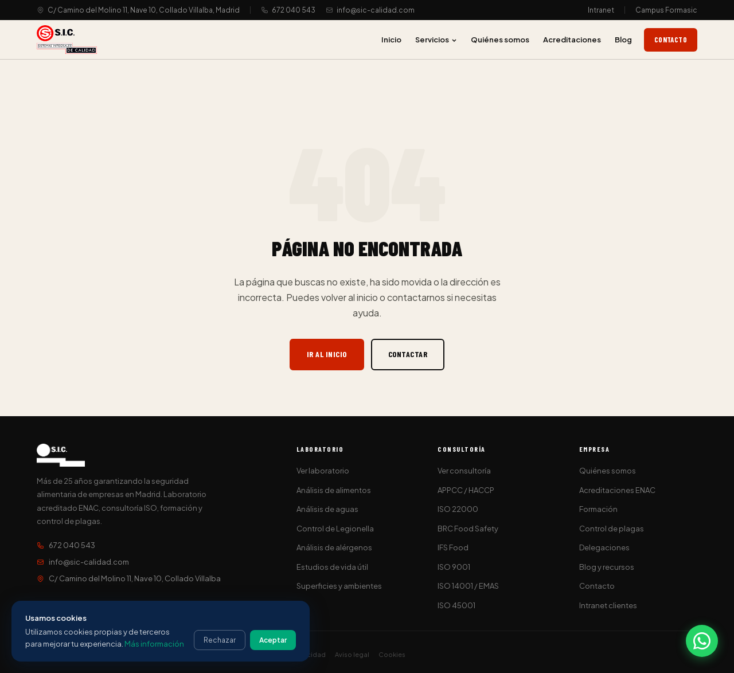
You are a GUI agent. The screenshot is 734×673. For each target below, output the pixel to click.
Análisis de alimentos (333, 490)
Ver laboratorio (322, 470)
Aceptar (273, 640)
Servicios (436, 39)
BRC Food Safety (468, 528)
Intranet (601, 10)
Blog (623, 39)
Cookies (391, 654)
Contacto (670, 39)
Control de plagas (611, 528)
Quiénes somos (500, 39)
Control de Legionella (335, 528)
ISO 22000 (458, 509)
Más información (154, 643)
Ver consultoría (464, 470)
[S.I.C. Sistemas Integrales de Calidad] (67, 39)
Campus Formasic (666, 10)
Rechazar (220, 640)
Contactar (408, 354)
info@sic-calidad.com (376, 10)
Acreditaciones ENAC (617, 490)
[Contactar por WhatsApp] (702, 641)
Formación (598, 509)
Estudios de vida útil (332, 567)
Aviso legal (352, 654)
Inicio (391, 39)
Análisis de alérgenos (334, 547)
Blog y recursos (606, 567)
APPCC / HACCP (466, 490)
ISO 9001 (454, 567)
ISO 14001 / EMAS (468, 585)
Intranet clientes (608, 605)
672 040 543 (293, 10)
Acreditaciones (572, 39)
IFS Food (453, 547)
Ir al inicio (327, 354)
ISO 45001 (456, 605)
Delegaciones (604, 547)
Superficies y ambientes (339, 585)
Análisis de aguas (327, 509)
